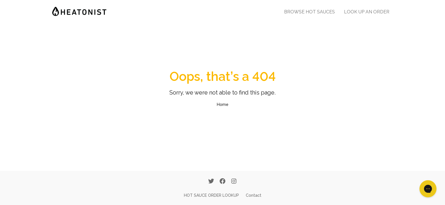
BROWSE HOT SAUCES (309, 12)
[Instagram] (233, 182)
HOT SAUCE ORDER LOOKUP (211, 195)
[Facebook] (222, 182)
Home (222, 104)
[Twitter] (211, 182)
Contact (253, 195)
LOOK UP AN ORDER (366, 12)
